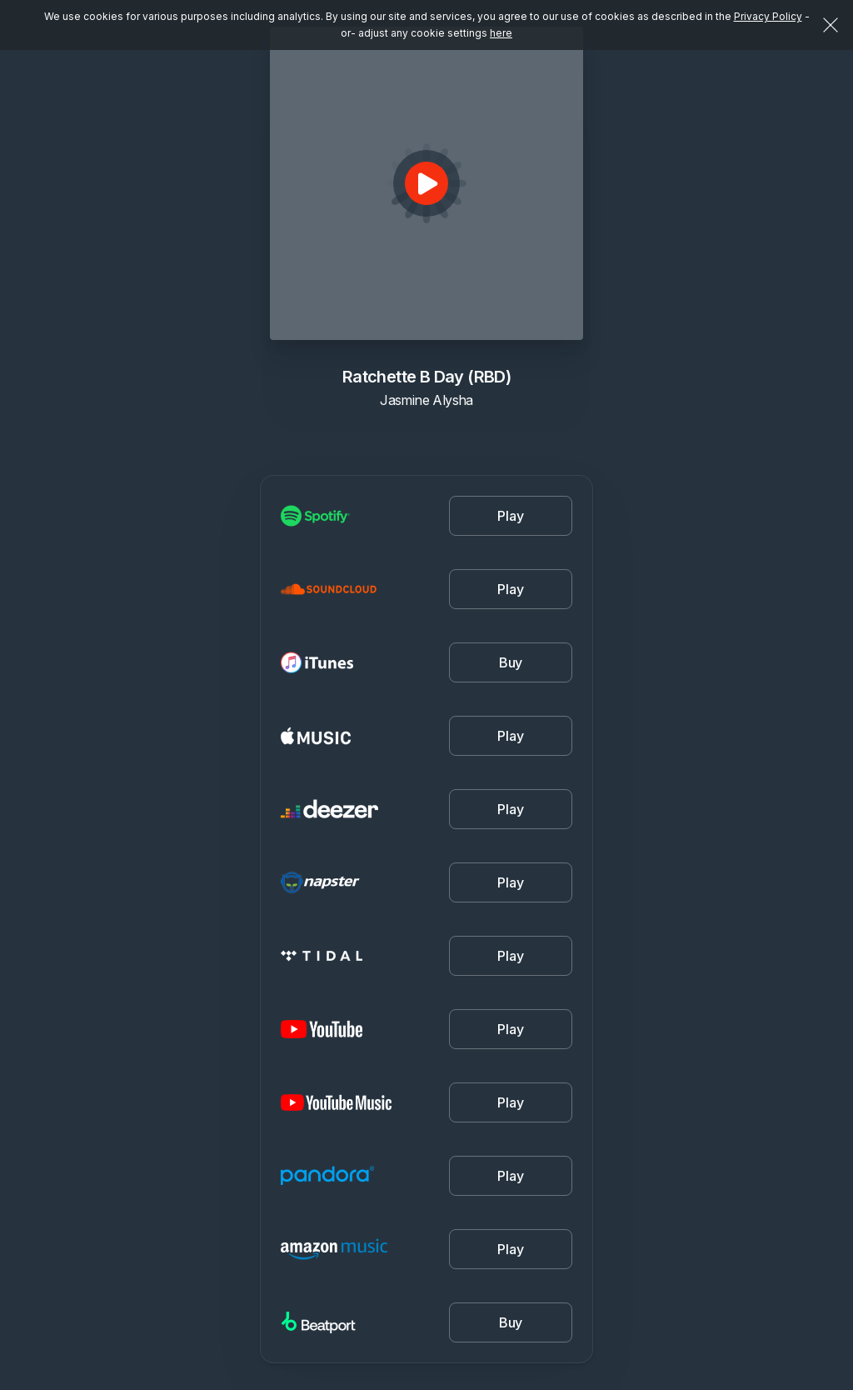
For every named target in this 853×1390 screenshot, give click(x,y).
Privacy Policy (768, 16)
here (501, 33)
